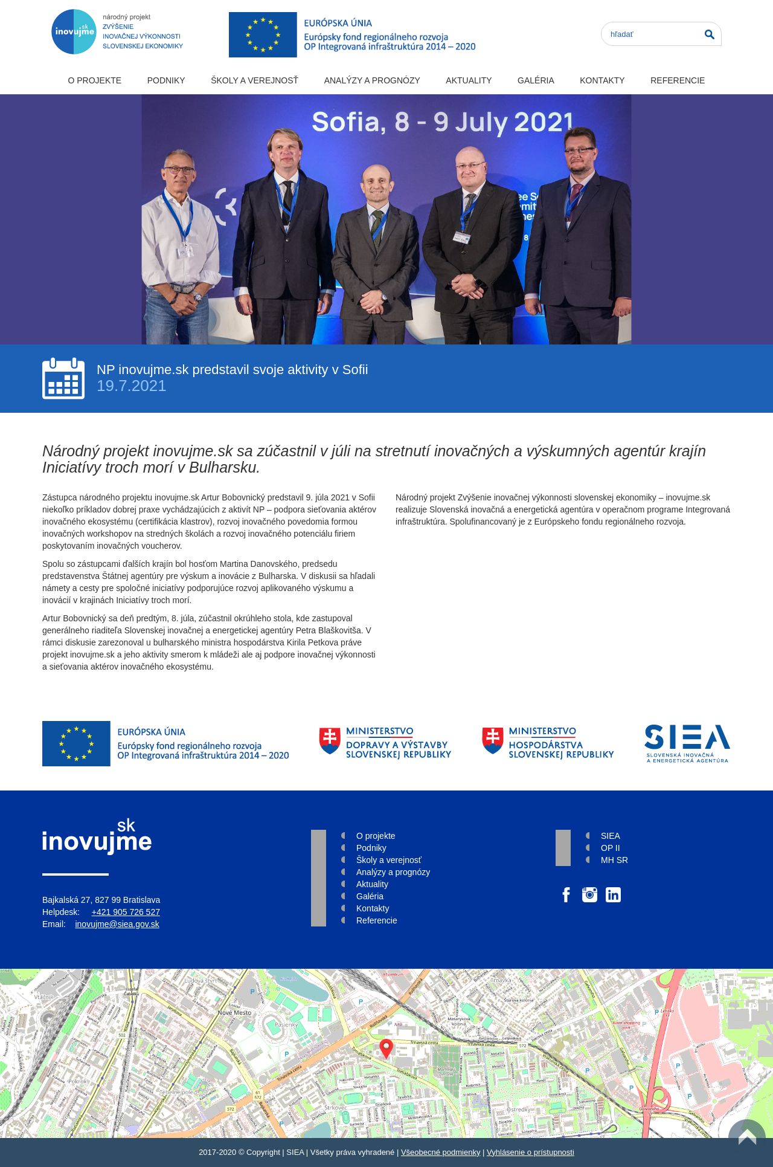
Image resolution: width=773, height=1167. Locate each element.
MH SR (614, 860)
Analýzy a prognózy (372, 80)
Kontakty (602, 80)
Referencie (677, 80)
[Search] (661, 34)
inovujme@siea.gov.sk (117, 924)
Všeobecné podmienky (441, 1152)
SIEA (610, 836)
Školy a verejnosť (254, 80)
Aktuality (469, 80)
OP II (610, 848)
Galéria (536, 80)
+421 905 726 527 (126, 912)
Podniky (166, 80)
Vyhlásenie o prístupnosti (530, 1152)
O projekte (94, 80)
